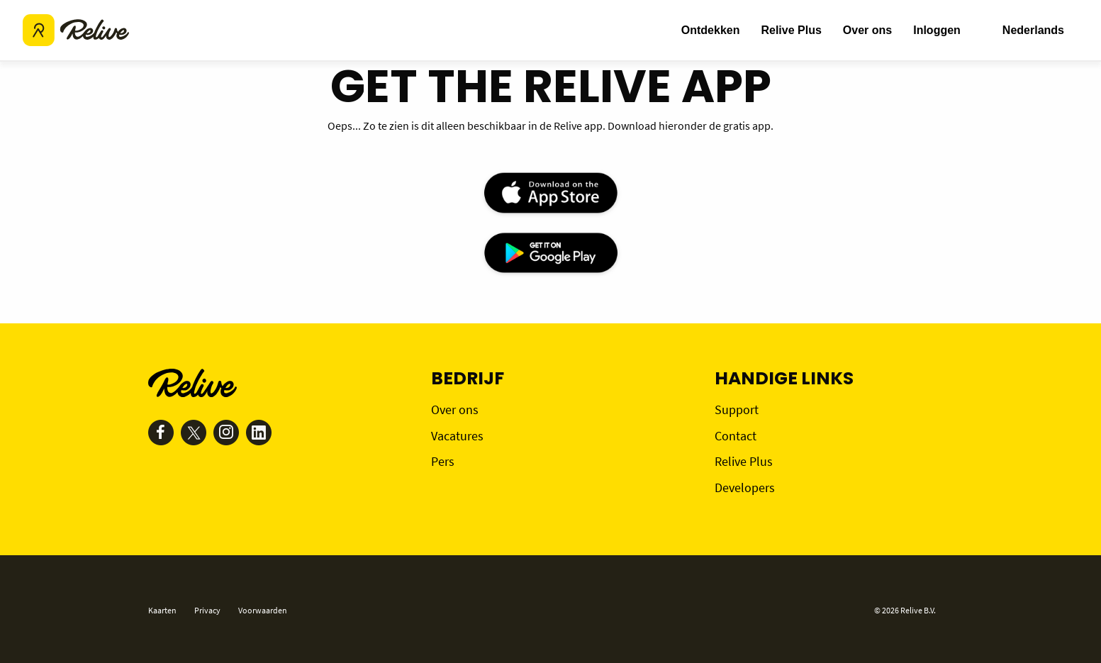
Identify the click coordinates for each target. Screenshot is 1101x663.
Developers (745, 487)
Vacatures (457, 436)
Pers (442, 461)
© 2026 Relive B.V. (905, 610)
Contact (735, 436)
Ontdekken (710, 30)
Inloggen (937, 30)
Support (737, 409)
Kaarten (162, 610)
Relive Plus (791, 30)
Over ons (867, 30)
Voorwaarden (262, 610)
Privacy (207, 610)
